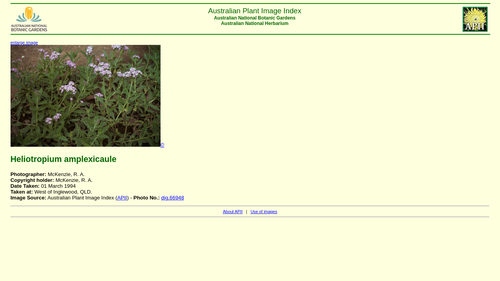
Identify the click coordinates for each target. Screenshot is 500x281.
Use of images (263, 211)
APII (122, 198)
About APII (232, 211)
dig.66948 (172, 198)
